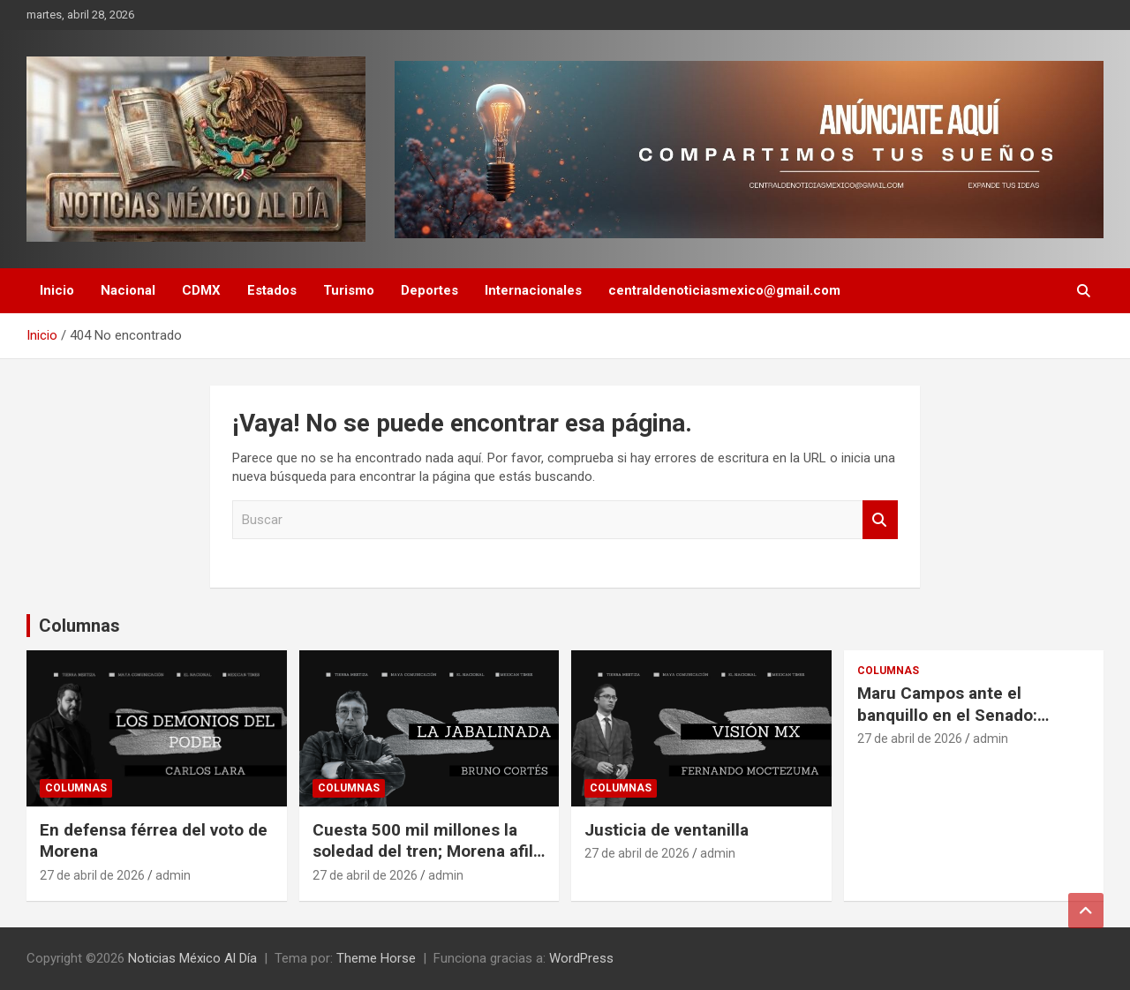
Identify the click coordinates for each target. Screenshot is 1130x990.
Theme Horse (376, 958)
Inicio (57, 290)
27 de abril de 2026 (92, 875)
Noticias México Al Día (192, 958)
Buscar (880, 520)
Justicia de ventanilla (666, 830)
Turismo (348, 290)
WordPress (581, 958)
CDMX (201, 290)
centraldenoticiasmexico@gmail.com (724, 290)
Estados (272, 290)
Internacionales (533, 290)
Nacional (128, 290)
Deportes (429, 290)
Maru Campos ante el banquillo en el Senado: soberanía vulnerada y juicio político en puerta (965, 726)
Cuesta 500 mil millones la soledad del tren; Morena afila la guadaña (427, 851)
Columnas (79, 625)
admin (173, 875)
